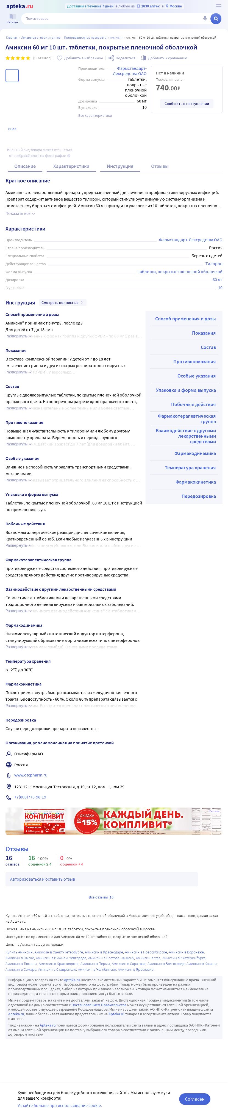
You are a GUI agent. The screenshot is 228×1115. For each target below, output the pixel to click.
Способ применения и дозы (185, 318)
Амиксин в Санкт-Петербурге (59, 952)
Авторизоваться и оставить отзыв (42, 879)
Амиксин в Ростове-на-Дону (111, 957)
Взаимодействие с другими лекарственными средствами (186, 436)
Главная (12, 37)
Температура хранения (190, 467)
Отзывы (160, 166)
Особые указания (196, 376)
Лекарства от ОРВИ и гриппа (40, 37)
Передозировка (199, 496)
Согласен (195, 1099)
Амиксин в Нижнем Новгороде (61, 957)
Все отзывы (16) (102, 897)
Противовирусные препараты (85, 37)
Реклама (214, 811)
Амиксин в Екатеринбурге (183, 957)
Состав (208, 347)
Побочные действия (193, 404)
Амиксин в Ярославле (136, 969)
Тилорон (214, 263)
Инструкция (120, 166)
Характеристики (71, 166)
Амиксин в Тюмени (21, 963)
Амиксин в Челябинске (97, 969)
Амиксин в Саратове (129, 963)
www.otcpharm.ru (31, 775)
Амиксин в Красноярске (59, 963)
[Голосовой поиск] (205, 18)
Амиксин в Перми (95, 963)
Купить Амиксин (19, 952)
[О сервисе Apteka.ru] (218, 6)
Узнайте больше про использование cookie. (60, 1105)
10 (220, 287)
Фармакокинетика (196, 482)
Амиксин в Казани (202, 963)
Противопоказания (194, 361)
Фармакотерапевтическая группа (187, 419)
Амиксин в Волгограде (166, 963)
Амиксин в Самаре (20, 969)
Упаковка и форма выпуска (186, 390)
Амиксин (116, 37)
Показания (204, 333)
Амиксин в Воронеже (186, 952)
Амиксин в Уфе (148, 957)
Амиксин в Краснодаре (104, 952)
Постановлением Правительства (98, 1004)
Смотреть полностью (62, 302)
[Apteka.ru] (20, 6)
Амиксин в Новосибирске (146, 952)
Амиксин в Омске (19, 957)
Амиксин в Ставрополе (57, 969)
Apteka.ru (72, 979)
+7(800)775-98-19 (30, 797)
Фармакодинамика (195, 453)
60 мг (218, 279)
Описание (25, 166)
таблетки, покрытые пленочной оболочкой (180, 271)
